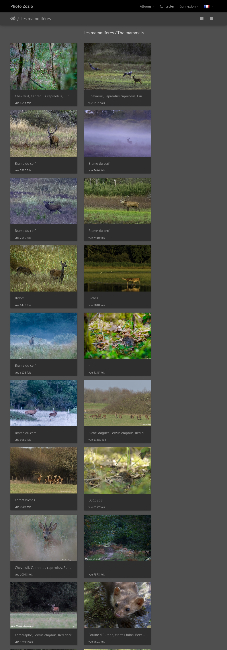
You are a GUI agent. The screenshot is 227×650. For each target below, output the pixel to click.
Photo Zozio (21, 6)
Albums (145, 6)
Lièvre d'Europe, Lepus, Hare (107, 487)
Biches (20, 225)
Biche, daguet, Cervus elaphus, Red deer (184, 291)
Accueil (13, 18)
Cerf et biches (25, 356)
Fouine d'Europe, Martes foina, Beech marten (184, 421)
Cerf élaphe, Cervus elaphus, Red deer (113, 422)
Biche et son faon (170, 487)
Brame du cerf (167, 94)
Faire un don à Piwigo (114, 640)
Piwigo (104, 609)
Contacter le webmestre (130, 609)
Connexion (188, 6)
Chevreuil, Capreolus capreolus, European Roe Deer (42, 94)
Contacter (167, 6)
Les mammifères (36, 19)
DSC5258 (93, 356)
